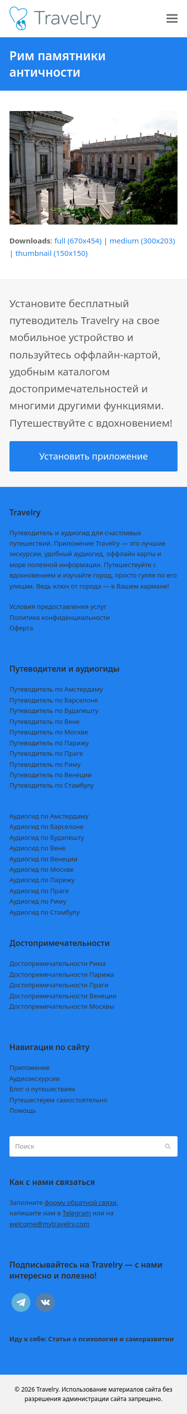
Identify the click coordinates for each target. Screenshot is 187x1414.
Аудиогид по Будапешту (46, 837)
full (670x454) (78, 240)
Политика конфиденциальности (59, 617)
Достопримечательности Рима (57, 963)
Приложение (29, 1067)
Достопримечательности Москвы (61, 1006)
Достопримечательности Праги (59, 984)
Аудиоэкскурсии (34, 1078)
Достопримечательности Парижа (61, 974)
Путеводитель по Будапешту (54, 710)
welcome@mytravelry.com (49, 1223)
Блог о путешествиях (42, 1088)
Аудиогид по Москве (41, 869)
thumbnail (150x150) (51, 253)
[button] (172, 18)
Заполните (64, 1202)
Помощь (22, 1110)
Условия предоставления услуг (58, 606)
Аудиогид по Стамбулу (44, 912)
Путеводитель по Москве (48, 731)
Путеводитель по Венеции (50, 774)
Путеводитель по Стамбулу (51, 785)
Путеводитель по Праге (46, 753)
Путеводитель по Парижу (49, 742)
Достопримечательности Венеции (63, 995)
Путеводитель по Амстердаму (56, 689)
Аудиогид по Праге (39, 890)
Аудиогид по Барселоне (46, 826)
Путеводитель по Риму (45, 764)
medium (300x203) (142, 240)
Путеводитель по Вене (44, 721)
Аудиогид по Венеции (43, 858)
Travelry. (48, 1389)
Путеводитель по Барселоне (53, 700)
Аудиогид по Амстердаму (49, 816)
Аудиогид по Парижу (42, 879)
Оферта (21, 627)
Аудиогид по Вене (37, 847)
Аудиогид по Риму (37, 901)
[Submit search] (168, 1146)
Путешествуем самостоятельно (58, 1099)
